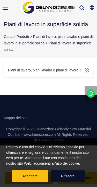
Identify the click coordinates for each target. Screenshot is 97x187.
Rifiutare (67, 176)
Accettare (30, 176)
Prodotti (23, 37)
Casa (8, 37)
